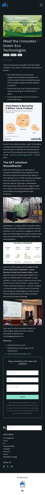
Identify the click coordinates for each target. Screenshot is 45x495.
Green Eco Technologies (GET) (21, 155)
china (5, 441)
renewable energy (10, 457)
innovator (6, 55)
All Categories (8, 438)
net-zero (13, 55)
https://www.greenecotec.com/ (19, 354)
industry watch (9, 446)
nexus (19, 55)
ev (4, 443)
